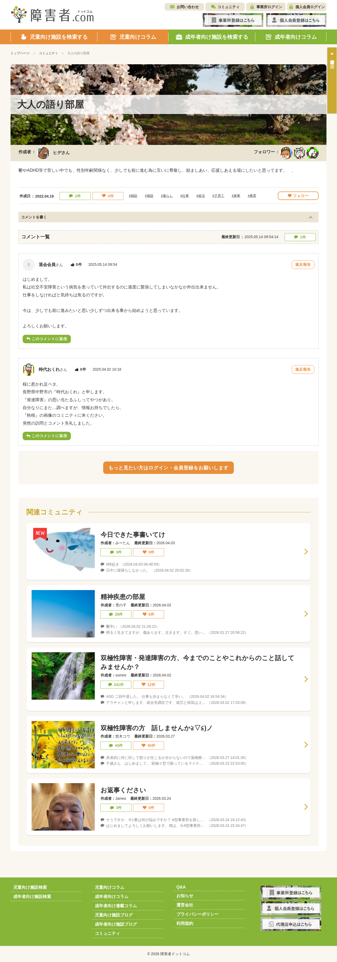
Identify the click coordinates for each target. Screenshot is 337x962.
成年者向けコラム (111, 896)
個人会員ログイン (310, 7)
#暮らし (167, 196)
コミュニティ (228, 7)
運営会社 (184, 905)
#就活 (200, 196)
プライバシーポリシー (197, 914)
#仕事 (184, 196)
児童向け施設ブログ (114, 915)
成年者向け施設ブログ (116, 924)
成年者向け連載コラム (116, 906)
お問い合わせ (188, 7)
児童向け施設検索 (30, 887)
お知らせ (184, 896)
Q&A (181, 887)
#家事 (236, 196)
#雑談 (133, 196)
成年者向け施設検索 (32, 896)
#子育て (218, 196)
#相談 (149, 196)
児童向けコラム (109, 887)
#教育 (252, 196)
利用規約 (184, 923)
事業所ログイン (269, 7)
